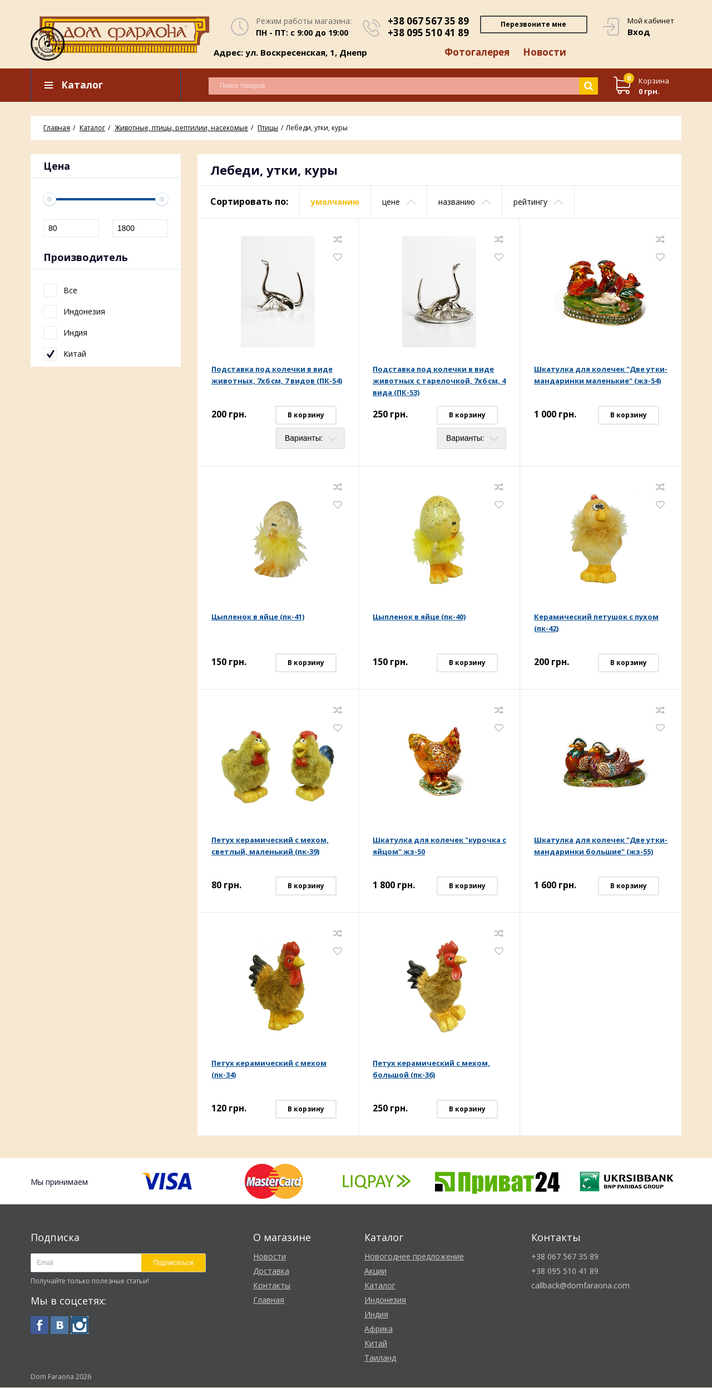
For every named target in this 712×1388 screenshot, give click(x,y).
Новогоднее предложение (414, 1257)
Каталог (379, 1286)
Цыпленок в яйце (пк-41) (257, 617)
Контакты (271, 1286)
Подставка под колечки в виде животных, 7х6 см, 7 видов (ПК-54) (276, 375)
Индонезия (385, 1300)
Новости (544, 52)
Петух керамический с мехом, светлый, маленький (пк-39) (270, 846)
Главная (268, 1300)
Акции (375, 1271)
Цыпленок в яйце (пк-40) (419, 617)
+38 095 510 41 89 (428, 32)
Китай (375, 1343)
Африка (378, 1329)
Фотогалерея (477, 52)
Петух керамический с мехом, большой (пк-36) (431, 1069)
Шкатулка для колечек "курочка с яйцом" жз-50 (439, 846)
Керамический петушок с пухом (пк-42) (596, 623)
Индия (376, 1315)
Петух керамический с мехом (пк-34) (269, 1069)
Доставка (271, 1271)
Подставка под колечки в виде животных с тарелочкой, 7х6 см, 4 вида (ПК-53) (439, 381)
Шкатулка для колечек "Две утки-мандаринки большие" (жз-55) (601, 846)
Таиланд (380, 1358)
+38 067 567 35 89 (428, 20)
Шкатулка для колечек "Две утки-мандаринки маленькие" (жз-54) (601, 375)
